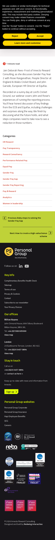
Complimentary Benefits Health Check (20, 280)
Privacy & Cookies (12, 293)
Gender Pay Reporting (13, 185)
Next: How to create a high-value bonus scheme (28, 235)
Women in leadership (13, 203)
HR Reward (8, 141)
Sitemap (8, 285)
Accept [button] (40, 36)
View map (8, 334)
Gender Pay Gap (10, 179)
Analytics (7, 197)
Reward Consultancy (12, 154)
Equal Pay (7, 166)
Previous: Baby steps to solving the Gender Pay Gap (24, 219)
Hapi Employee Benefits (14, 416)
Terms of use (10, 289)
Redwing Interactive (33, 524)
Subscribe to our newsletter (16, 302)
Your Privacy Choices (13, 307)
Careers (7, 425)
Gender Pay (8, 172)
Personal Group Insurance (15, 411)
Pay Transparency (11, 148)
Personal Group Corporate (15, 407)
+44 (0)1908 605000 (17, 330)
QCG (6, 420)
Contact (7, 298)
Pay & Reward (9, 191)
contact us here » (15, 373)
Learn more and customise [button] (27, 43)
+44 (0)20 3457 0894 (17, 349)
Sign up (10, 391)
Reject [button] (15, 36)
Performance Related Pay (15, 160)
